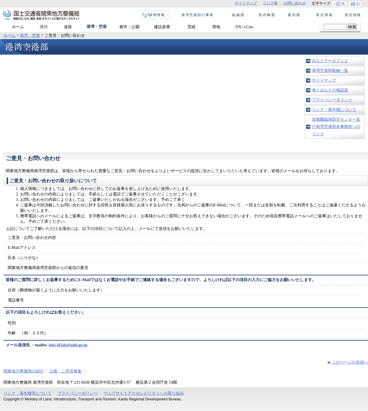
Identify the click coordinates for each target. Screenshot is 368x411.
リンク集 (270, 3)
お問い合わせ (294, 3)
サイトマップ (246, 3)
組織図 (237, 15)
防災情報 (351, 15)
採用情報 (155, 15)
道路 (68, 26)
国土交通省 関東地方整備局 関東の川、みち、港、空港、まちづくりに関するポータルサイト (40, 15)
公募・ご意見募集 (65, 371)
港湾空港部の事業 (196, 15)
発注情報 (323, 15)
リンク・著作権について (334, 109)
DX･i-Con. (244, 26)
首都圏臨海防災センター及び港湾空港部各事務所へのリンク (336, 127)
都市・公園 (129, 26)
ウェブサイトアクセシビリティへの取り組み (143, 393)
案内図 (294, 15)
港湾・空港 (97, 26)
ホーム (18, 26)
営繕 (191, 26)
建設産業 (162, 26)
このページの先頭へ (350, 362)
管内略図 (265, 15)
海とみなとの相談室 (330, 90)
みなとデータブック (330, 60)
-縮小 (354, 3)
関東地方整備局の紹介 (23, 371)
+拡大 (339, 3)
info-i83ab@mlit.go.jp (68, 345)
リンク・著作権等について (27, 393)
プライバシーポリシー (332, 99)
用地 (216, 26)
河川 (44, 26)
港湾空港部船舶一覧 (330, 70)
